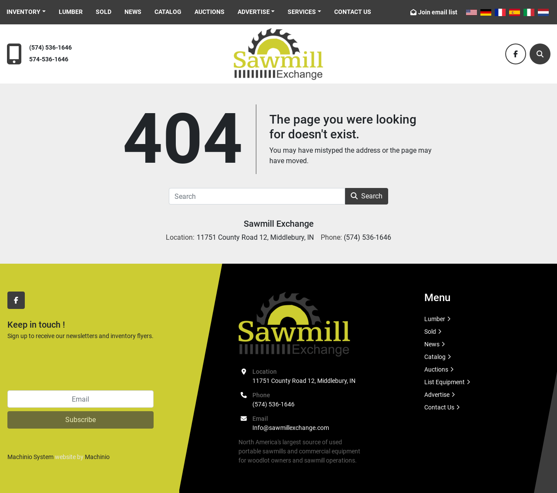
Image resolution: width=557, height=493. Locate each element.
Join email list (437, 12)
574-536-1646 (48, 59)
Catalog (167, 11)
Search (367, 196)
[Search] (540, 54)
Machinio (97, 456)
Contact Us (352, 11)
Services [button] (302, 11)
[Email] (80, 399)
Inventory (23, 11)
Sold (103, 11)
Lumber (71, 11)
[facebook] (515, 54)
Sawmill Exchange (279, 223)
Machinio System (30, 456)
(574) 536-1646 (50, 47)
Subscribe (80, 420)
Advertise (254, 11)
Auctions (210, 11)
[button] (26, 12)
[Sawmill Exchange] (294, 323)
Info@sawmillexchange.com (290, 427)
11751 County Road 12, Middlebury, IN (304, 380)
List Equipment (444, 382)
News (132, 11)
